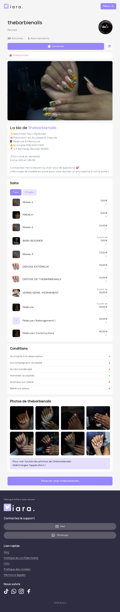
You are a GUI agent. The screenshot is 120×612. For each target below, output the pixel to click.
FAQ (6, 552)
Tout (15, 192)
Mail (60, 526)
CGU (7, 564)
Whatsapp (60, 535)
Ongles (29, 192)
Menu (108, 6)
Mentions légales (15, 575)
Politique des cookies (17, 569)
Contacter (56, 46)
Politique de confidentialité (21, 558)
